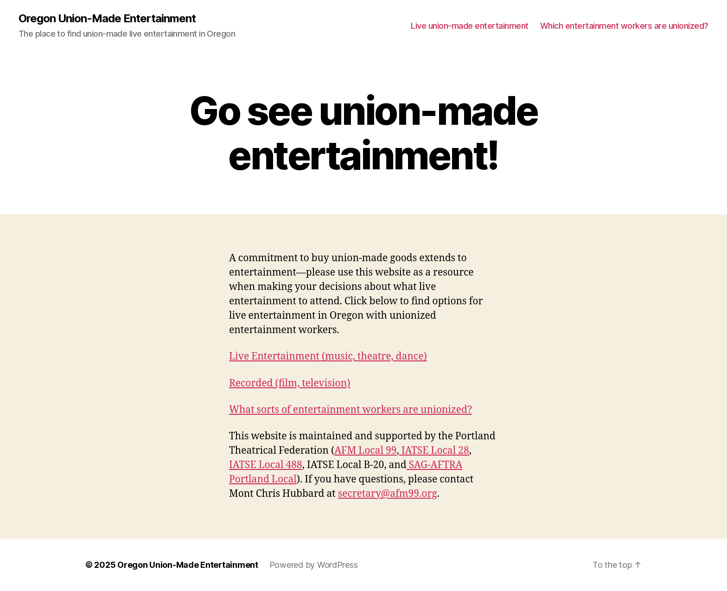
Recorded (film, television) (290, 383)
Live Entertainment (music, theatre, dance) (328, 356)
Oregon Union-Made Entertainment (107, 18)
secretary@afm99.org (387, 494)
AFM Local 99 (365, 450)
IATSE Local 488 (265, 465)
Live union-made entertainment (470, 26)
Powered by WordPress (313, 565)
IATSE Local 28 (434, 450)
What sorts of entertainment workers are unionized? (350, 410)
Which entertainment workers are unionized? (624, 26)
